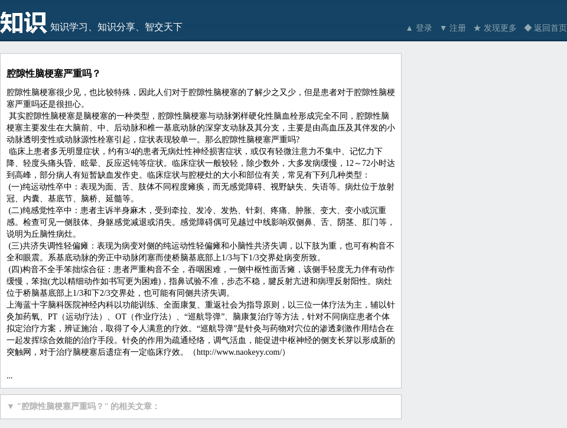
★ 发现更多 (495, 28)
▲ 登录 (418, 28)
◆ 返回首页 (546, 28)
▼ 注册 (452, 28)
